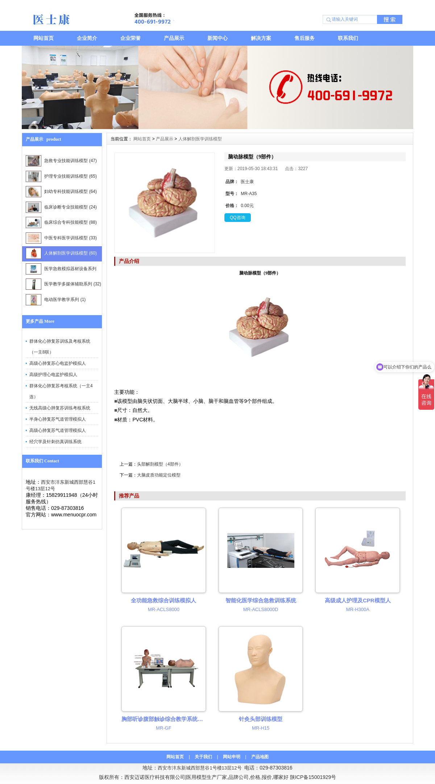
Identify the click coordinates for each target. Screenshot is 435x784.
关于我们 (203, 756)
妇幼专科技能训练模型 (61, 191)
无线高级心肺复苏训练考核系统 (59, 407)
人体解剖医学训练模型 (61, 253)
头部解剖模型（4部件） (160, 464)
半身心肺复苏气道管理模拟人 (57, 419)
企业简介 (87, 38)
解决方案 (261, 38)
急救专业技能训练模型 (61, 160)
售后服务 (304, 38)
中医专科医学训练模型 (61, 238)
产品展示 (174, 38)
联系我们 (348, 38)
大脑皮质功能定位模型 (159, 475)
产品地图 (260, 756)
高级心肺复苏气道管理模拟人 (57, 430)
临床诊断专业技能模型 (61, 207)
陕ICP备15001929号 (313, 777)
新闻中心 (217, 38)
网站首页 (43, 38)
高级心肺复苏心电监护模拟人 (57, 363)
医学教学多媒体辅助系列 (63, 284)
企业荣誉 (130, 38)
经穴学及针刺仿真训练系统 (55, 441)
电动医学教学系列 (56, 299)
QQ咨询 (237, 217)
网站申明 (231, 756)
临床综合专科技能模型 (61, 222)
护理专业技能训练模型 (61, 176)
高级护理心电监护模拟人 (53, 374)
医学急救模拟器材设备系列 (61, 270)
